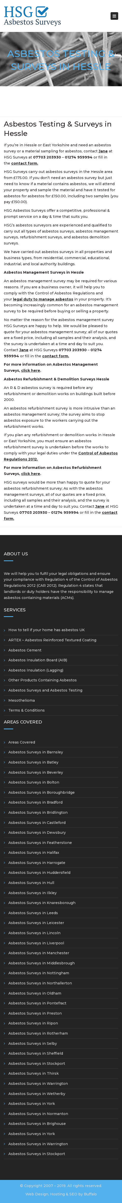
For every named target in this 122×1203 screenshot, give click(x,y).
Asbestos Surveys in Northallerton (40, 983)
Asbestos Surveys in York (31, 1103)
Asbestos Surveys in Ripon (33, 1023)
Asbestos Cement (24, 650)
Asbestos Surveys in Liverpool (36, 943)
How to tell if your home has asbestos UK (46, 630)
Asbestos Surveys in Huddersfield (39, 872)
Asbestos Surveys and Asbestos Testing (45, 690)
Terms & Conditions (26, 710)
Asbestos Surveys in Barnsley (35, 752)
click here (30, 370)
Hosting (57, 1194)
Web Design (36, 1194)
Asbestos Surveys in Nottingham (38, 973)
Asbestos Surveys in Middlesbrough (41, 963)
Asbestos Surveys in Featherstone (40, 842)
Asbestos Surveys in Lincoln (34, 933)
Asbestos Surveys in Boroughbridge (41, 792)
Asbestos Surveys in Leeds (33, 913)
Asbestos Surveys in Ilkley (32, 893)
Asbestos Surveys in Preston (35, 1013)
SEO (73, 1194)
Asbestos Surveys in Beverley (35, 772)
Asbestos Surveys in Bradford (35, 802)
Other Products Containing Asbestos (42, 680)
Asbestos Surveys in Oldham (34, 993)
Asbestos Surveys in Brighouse (37, 1123)
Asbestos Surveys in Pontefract (37, 1003)
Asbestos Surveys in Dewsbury (37, 832)
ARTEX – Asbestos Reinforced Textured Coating (52, 640)
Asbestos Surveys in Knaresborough (41, 902)
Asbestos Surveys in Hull (31, 882)
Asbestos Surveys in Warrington (38, 1083)
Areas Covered (21, 742)
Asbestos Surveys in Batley (33, 762)
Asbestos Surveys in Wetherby (36, 1093)
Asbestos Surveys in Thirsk (33, 1073)
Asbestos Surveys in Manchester (38, 953)
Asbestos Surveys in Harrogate (36, 862)
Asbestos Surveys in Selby (32, 1043)
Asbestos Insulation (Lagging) (35, 670)
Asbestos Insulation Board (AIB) (37, 660)
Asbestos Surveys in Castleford (37, 822)
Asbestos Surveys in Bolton (33, 782)
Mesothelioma (21, 700)
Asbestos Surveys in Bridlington (38, 812)
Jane (99, 506)
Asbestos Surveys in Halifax (33, 852)
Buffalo (90, 1194)
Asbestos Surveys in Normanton (38, 1113)
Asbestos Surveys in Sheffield (35, 1053)
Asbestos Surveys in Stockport (36, 1063)
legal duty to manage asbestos (43, 299)
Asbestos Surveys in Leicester (36, 923)
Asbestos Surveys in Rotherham (38, 1033)
